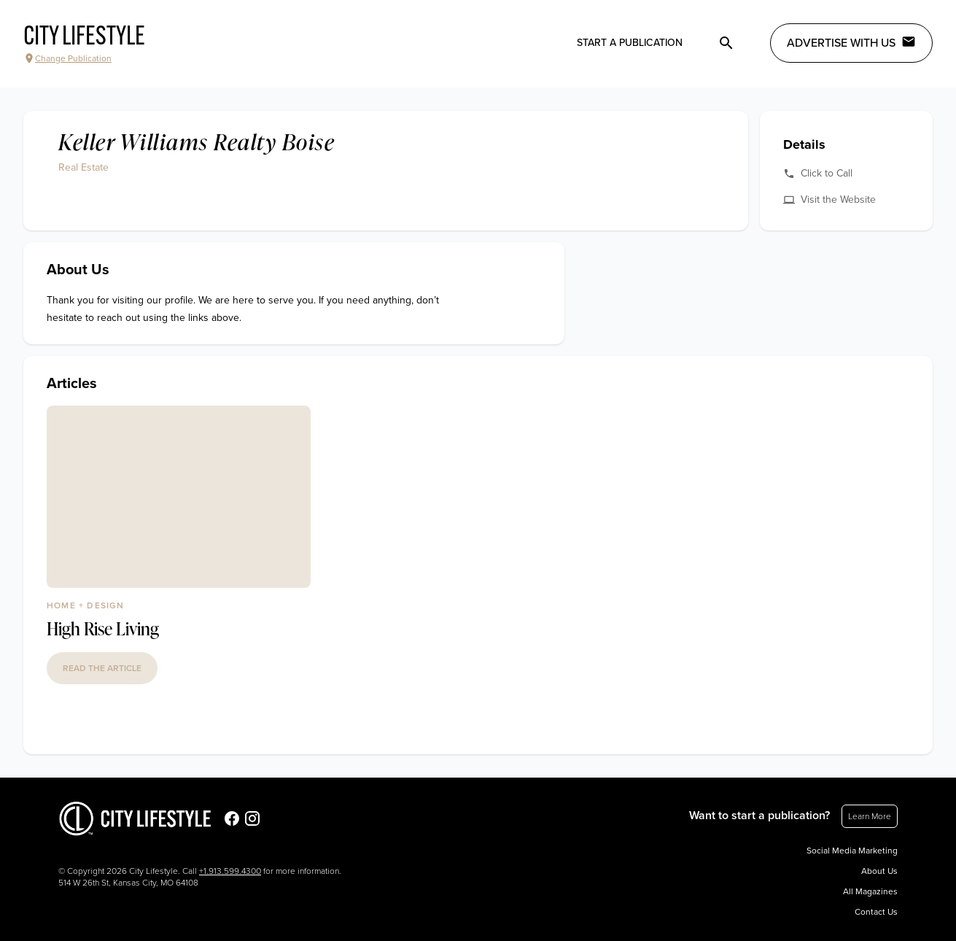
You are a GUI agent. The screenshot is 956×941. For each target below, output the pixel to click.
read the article (102, 668)
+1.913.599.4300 (230, 871)
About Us (879, 871)
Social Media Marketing (852, 850)
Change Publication (67, 58)
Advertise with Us (851, 42)
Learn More (869, 816)
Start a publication (630, 42)
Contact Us (876, 912)
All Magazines (870, 891)
